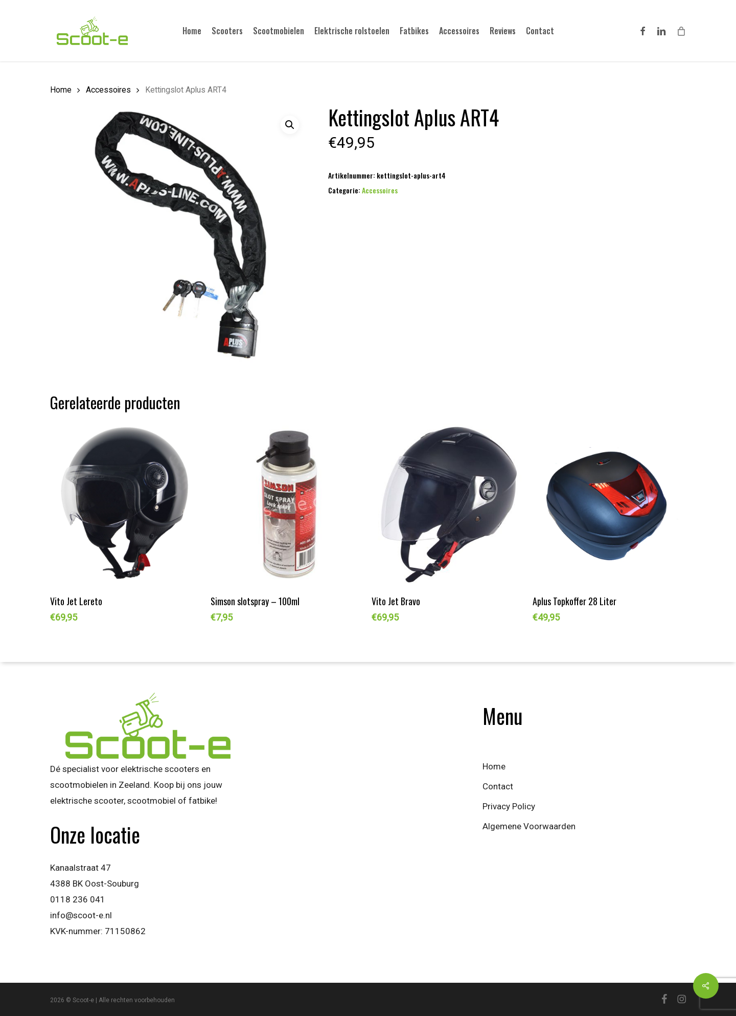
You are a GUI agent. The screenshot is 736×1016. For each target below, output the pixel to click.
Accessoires (108, 90)
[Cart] (681, 31)
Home (61, 90)
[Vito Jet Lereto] (126, 504)
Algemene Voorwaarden (529, 826)
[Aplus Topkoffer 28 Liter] (609, 504)
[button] (290, 125)
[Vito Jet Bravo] (448, 504)
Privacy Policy (508, 806)
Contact (497, 786)
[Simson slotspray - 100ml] (287, 504)
